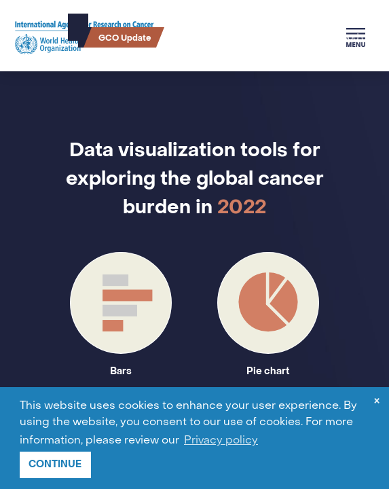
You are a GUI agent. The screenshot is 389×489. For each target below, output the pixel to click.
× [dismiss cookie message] (376, 402)
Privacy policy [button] (221, 440)
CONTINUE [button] (55, 464)
